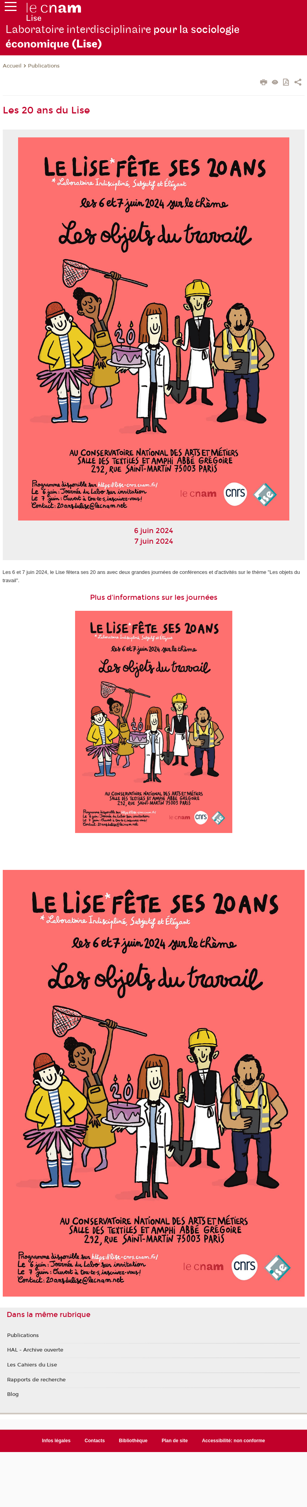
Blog (13, 1394)
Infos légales (56, 1440)
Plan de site (175, 1440)
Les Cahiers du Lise (32, 1365)
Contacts (95, 1440)
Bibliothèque (133, 1440)
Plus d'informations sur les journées (153, 597)
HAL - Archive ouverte (35, 1350)
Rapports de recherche (36, 1380)
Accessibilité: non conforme (233, 1440)
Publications (44, 66)
